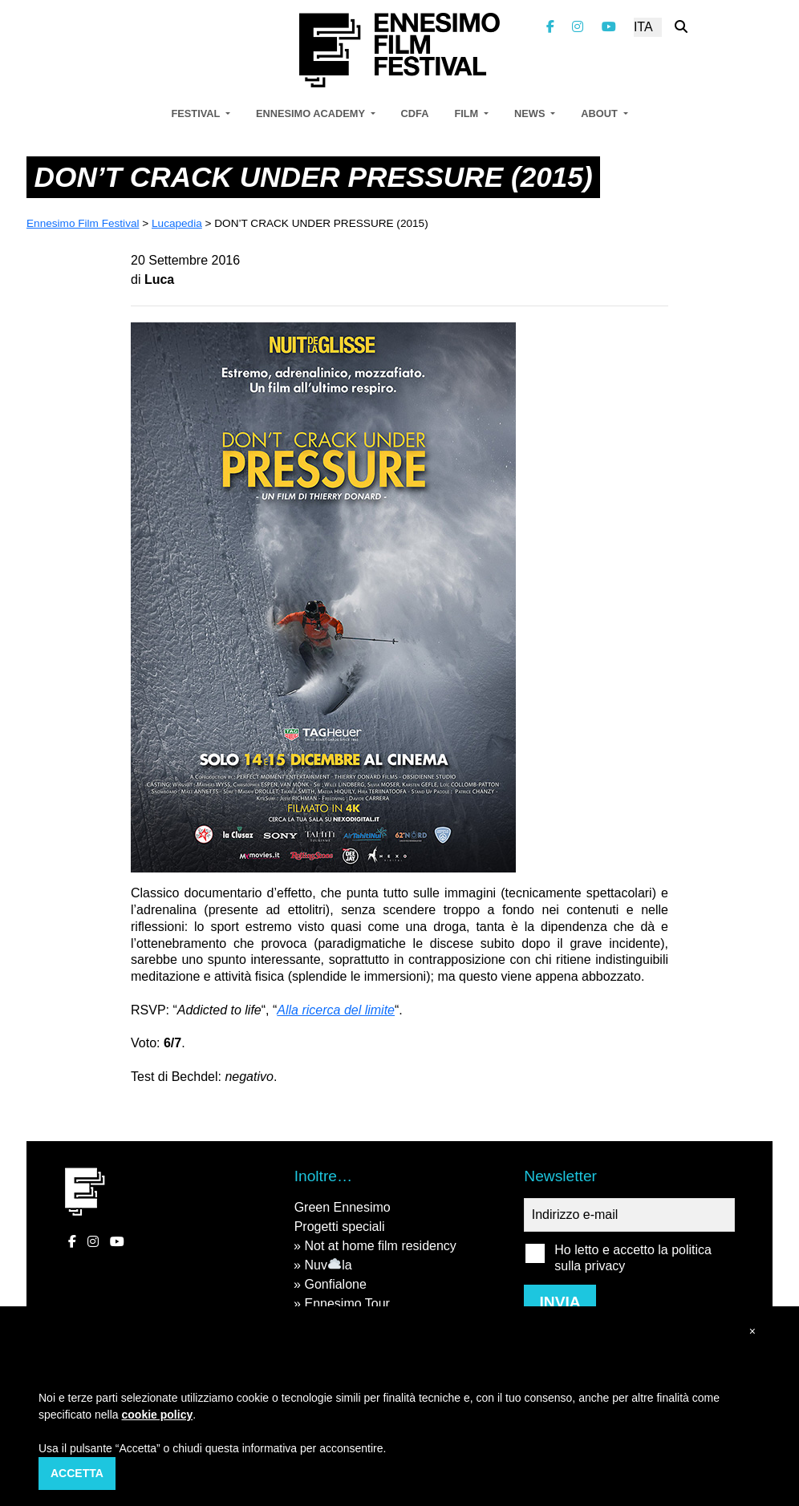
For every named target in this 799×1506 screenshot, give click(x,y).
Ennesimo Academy (311, 113)
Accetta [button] (77, 1473)
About (600, 113)
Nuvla (327, 1265)
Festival (196, 113)
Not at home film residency (380, 1246)
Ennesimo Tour (346, 1303)
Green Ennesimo (342, 1207)
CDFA (415, 113)
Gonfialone (335, 1284)
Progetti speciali (339, 1226)
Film (467, 113)
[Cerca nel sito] (681, 27)
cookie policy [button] (157, 1414)
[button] (752, 1331)
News (531, 113)
